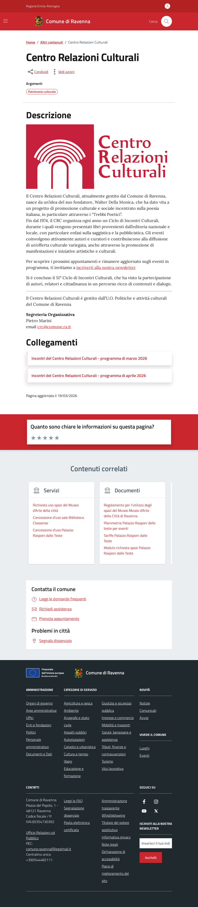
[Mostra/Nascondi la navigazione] (5, 21)
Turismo (107, 761)
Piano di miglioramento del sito (115, 873)
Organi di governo (39, 703)
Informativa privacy (116, 837)
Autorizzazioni (74, 739)
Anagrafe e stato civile (76, 721)
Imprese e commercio (118, 717)
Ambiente (71, 710)
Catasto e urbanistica (80, 746)
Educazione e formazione (74, 772)
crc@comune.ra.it (54, 326)
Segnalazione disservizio (74, 811)
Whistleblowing (113, 815)
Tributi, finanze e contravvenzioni (114, 750)
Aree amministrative (41, 710)
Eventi (144, 755)
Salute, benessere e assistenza (116, 736)
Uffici (30, 717)
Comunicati (148, 710)
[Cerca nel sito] (166, 21)
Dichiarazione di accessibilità (113, 855)
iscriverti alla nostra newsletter (106, 267)
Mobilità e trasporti (116, 725)
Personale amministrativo (37, 743)
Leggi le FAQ (73, 800)
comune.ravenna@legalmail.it (48, 849)
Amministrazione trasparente (114, 804)
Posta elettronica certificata (77, 826)
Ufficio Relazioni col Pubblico (40, 835)
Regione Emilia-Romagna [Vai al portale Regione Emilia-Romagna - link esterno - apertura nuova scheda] (43, 6)
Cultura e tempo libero (76, 757)
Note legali (110, 844)
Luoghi (145, 748)
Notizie (145, 703)
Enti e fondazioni (38, 725)
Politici (31, 732)
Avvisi (144, 717)
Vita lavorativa (112, 768)
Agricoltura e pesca (78, 703)
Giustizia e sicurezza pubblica (116, 706)
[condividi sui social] (37, 71)
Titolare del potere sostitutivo (115, 826)
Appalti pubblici (75, 732)
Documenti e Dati (39, 754)
